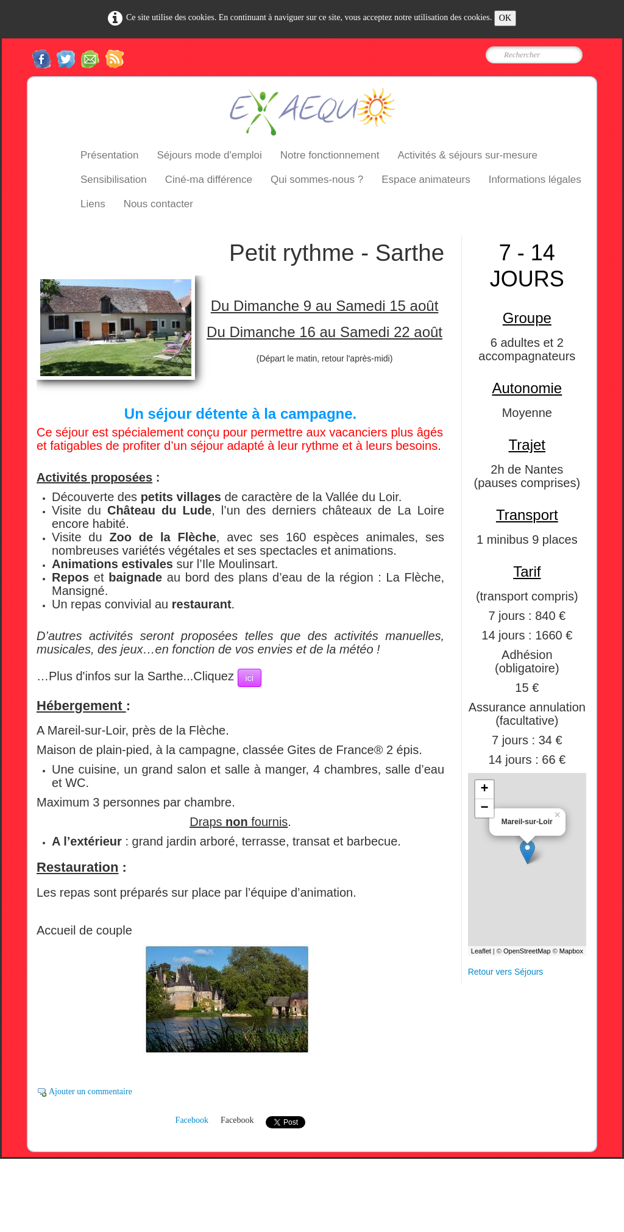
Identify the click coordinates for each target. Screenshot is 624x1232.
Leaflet (481, 951)
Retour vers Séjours (506, 972)
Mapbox (571, 951)
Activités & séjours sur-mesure (467, 155)
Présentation (109, 155)
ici (250, 678)
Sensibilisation (113, 179)
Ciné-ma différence (208, 179)
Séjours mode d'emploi (209, 155)
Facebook (192, 1120)
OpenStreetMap (527, 951)
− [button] (485, 808)
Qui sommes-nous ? (317, 179)
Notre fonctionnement (330, 155)
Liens (92, 204)
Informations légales (535, 179)
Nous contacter (158, 204)
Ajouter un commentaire (90, 1091)
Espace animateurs (425, 179)
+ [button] (485, 789)
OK (505, 18)
